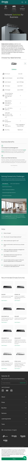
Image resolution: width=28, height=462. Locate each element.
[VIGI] (5, 440)
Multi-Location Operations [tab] (15, 183)
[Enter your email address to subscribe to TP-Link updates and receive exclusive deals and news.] (10, 383)
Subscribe (23, 383)
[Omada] (14, 436)
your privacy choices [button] (5, 455)
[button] (22, 2)
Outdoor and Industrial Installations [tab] (8, 189)
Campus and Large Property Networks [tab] (9, 192)
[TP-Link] (5, 436)
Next (25, 63)
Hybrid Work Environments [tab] (6, 195)
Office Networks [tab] (5, 183)
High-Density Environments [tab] (7, 186)
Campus (14, 69)
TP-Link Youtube (7, 390)
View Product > (4, 300)
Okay (14, 459)
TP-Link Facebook (11, 390)
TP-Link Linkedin (2, 390)
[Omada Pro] (23, 436)
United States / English (10, 430)
